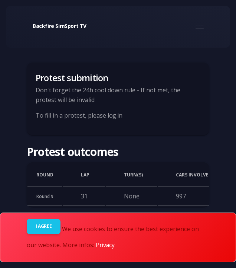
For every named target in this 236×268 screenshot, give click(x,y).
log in (115, 115)
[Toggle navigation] (199, 26)
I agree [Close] (44, 226)
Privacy (105, 245)
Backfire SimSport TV (59, 25)
